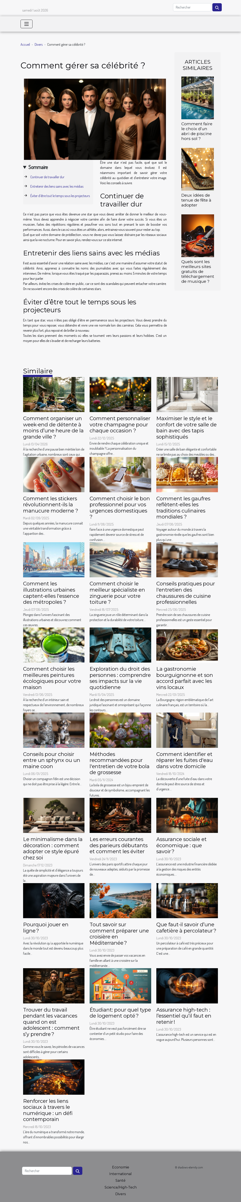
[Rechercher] (192, 7)
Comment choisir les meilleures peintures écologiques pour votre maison (52, 678)
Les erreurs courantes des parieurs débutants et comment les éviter (119, 845)
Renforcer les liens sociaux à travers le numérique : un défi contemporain (47, 1110)
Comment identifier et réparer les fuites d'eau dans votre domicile (184, 760)
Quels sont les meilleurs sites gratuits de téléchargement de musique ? (197, 271)
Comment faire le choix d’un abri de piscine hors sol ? (196, 131)
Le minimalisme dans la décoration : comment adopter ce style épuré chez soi (53, 848)
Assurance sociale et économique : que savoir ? (181, 845)
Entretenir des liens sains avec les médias (56, 186)
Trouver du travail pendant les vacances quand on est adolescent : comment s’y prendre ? (51, 1022)
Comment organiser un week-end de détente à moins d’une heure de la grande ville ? (53, 427)
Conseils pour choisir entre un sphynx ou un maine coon (51, 760)
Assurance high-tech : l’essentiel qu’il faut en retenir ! (183, 1016)
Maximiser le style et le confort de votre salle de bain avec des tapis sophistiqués (186, 427)
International (120, 1174)
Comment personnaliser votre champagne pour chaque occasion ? (120, 424)
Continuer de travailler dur (47, 177)
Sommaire (38, 167)
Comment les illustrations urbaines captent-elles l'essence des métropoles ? (51, 592)
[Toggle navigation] (27, 24)
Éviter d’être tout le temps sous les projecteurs (60, 196)
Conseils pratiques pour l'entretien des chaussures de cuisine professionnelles (185, 592)
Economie (120, 1167)
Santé (120, 1180)
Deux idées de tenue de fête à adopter (196, 200)
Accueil (25, 44)
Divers (39, 44)
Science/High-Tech (121, 1187)
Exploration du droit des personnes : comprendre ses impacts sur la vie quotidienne (120, 678)
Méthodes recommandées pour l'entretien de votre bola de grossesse (119, 763)
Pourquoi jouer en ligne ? (45, 927)
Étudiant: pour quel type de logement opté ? (120, 1013)
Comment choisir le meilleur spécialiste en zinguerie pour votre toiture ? (117, 592)
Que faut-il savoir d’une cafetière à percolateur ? (186, 927)
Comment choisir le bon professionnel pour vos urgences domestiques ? (120, 507)
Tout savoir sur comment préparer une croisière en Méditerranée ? (119, 933)
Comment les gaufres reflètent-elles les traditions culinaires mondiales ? (183, 507)
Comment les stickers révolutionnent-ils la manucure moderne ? (50, 504)
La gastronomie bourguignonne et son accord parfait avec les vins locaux (184, 678)
